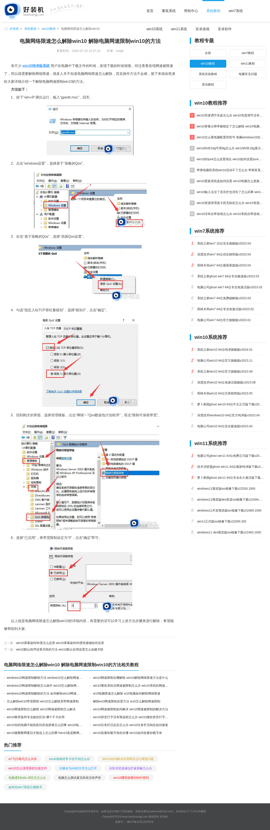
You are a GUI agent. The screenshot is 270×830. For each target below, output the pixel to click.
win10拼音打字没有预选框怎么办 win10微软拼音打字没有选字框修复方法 (131, 717)
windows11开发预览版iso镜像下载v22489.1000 (229, 510)
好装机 (14, 28)
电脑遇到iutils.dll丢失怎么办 (27, 777)
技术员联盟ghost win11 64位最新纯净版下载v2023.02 (231, 466)
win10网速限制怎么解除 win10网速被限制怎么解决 (41, 709)
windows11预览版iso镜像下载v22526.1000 (226, 488)
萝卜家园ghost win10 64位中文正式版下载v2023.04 (231, 404)
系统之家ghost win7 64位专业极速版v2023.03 (228, 276)
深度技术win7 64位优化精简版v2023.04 (224, 254)
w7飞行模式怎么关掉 (23, 759)
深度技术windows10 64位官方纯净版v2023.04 (228, 415)
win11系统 (179, 29)
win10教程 (49, 28)
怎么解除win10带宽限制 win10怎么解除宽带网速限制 (43, 701)
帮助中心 (191, 11)
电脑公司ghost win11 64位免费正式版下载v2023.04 (231, 455)
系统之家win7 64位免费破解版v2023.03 (224, 298)
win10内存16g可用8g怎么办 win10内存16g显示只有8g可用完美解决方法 (231, 148)
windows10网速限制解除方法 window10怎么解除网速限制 (45, 677)
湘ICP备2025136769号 (140, 821)
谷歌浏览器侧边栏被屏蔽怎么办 (130, 768)
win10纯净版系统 (36, 66)
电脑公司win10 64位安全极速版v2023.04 (225, 426)
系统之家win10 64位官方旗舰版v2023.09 (225, 371)
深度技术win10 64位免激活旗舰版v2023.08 (226, 382)
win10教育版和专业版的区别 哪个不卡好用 (35, 717)
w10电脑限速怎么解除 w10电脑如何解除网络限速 (126, 693)
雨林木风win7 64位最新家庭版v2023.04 (224, 265)
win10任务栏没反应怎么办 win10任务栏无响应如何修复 (130, 725)
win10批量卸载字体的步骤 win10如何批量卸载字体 (127, 733)
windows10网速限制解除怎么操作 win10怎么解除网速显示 (45, 685)
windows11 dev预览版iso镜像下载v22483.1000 (229, 532)
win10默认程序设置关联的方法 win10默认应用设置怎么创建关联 (59, 649)
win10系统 (154, 29)
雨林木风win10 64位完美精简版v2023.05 (225, 393)
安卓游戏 (202, 29)
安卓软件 (225, 29)
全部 (208, 53)
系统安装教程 (208, 74)
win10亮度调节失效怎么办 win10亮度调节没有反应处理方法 (231, 115)
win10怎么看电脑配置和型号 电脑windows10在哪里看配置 (231, 137)
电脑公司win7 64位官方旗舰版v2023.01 (224, 320)
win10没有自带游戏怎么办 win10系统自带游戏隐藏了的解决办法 (231, 214)
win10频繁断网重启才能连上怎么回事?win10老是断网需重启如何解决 (45, 733)
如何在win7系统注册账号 (25, 787)
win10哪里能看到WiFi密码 (131, 777)
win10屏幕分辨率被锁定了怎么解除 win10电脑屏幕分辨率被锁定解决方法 (231, 126)
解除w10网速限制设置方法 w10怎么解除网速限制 (126, 701)
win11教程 (248, 63)
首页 (149, 11)
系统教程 (213, 11)
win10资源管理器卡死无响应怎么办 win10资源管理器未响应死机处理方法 (231, 203)
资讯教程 (208, 84)
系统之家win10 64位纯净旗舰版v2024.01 (225, 349)
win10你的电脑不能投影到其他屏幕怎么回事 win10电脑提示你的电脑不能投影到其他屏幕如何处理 (45, 725)
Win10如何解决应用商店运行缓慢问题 (128, 759)
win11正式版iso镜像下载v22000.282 (222, 521)
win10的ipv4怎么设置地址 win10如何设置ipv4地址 (231, 159)
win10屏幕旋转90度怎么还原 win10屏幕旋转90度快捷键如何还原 (60, 643)
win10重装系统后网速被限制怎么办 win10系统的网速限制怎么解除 (131, 685)
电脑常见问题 (248, 74)
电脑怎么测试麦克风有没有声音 (79, 777)
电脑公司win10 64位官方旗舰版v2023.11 (225, 360)
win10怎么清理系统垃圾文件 (28, 768)
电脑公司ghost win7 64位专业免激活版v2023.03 (229, 287)
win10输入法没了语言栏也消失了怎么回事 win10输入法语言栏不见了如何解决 (231, 192)
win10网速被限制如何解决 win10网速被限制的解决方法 (130, 709)
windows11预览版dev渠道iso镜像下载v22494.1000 (231, 499)
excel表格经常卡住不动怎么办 (69, 759)
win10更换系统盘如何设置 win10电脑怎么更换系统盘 (231, 181)
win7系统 (236, 11)
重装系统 (169, 11)
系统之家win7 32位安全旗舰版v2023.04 (224, 243)
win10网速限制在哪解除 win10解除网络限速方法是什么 (130, 677)
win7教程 (248, 53)
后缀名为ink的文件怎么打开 (78, 768)
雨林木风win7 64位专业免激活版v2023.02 (225, 309)
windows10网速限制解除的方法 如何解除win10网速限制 (45, 693)
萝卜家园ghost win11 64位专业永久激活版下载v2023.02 (231, 477)
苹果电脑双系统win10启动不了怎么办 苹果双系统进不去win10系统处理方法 (231, 170)
